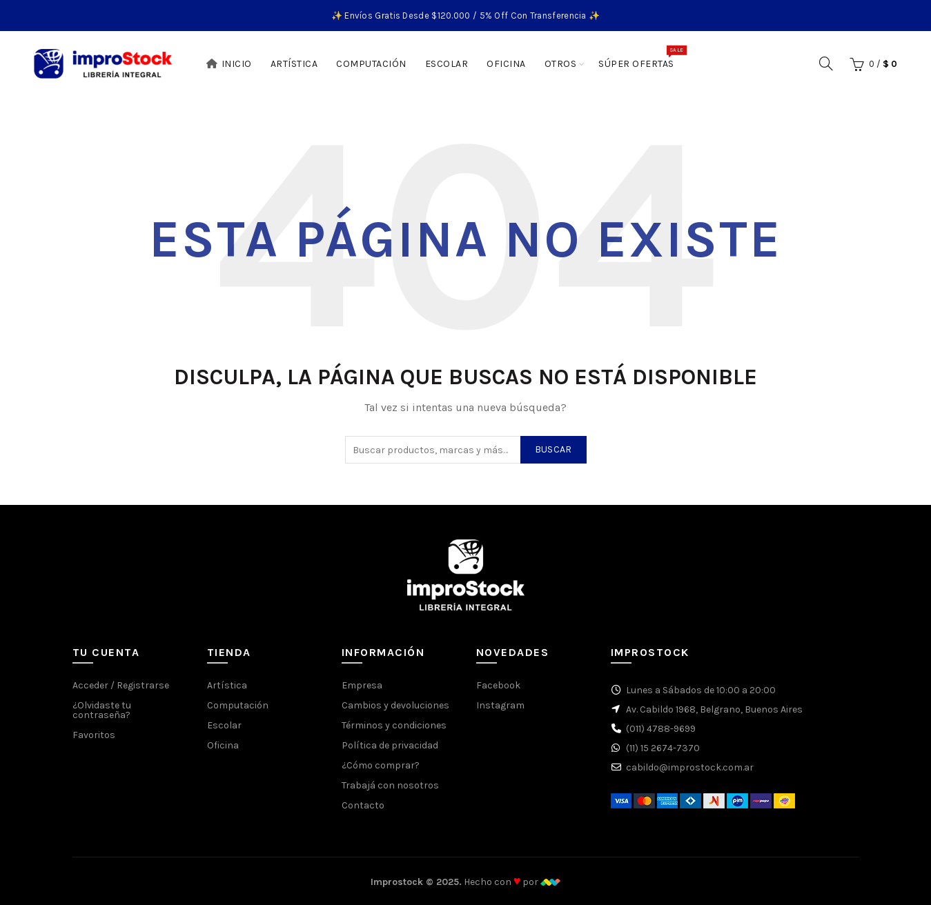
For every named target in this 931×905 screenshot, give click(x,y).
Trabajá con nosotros (390, 785)
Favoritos (93, 735)
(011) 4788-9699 (661, 729)
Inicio (229, 64)
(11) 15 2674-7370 (663, 748)
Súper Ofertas (640, 57)
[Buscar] (826, 63)
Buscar (553, 449)
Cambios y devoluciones (395, 705)
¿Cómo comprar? (381, 765)
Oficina (506, 64)
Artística (294, 64)
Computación (371, 64)
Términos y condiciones (394, 725)
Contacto (363, 805)
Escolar (447, 64)
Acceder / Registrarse (120, 685)
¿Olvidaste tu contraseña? (101, 710)
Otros (561, 64)
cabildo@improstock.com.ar (690, 767)
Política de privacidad (390, 745)
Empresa (362, 685)
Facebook (498, 685)
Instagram (500, 705)
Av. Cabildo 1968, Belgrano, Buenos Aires (714, 709)
